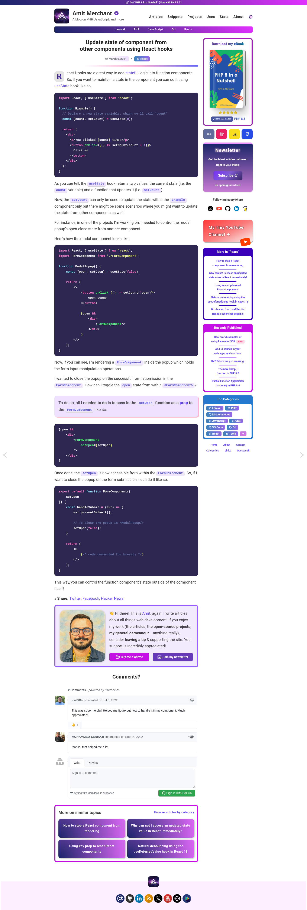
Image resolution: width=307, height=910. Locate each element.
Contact (240, 444)
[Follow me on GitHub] (227, 210)
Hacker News (112, 598)
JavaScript (217, 421)
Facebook (91, 598)
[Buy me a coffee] (245, 210)
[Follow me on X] (210, 210)
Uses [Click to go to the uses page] (211, 17)
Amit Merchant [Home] (92, 13)
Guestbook (243, 450)
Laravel (215, 408)
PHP (232, 408)
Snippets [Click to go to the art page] (175, 17)
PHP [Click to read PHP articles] (137, 29)
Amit (146, 613)
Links (228, 450)
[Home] (61, 16)
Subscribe (228, 175)
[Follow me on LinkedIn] (236, 210)
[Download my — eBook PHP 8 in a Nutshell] (228, 79)
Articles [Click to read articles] (156, 17)
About (226, 444)
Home (213, 444)
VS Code (216, 427)
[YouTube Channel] (219, 210)
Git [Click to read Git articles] (174, 29)
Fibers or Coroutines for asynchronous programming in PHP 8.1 (9, 456)
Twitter (75, 598)
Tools (230, 433)
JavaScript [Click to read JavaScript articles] (155, 29)
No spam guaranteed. (227, 185)
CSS (236, 421)
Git (232, 427)
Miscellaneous (219, 414)
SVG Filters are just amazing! (228, 361)
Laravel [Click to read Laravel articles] (120, 29)
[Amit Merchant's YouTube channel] (228, 231)
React (142, 59)
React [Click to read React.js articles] (188, 29)
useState (62, 86)
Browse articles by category (174, 812)
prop (184, 402)
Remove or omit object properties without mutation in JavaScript (302, 456)
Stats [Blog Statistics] (224, 17)
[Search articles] (250, 17)
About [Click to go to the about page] (238, 17)
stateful (131, 73)
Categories (212, 450)
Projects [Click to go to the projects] (194, 17)
